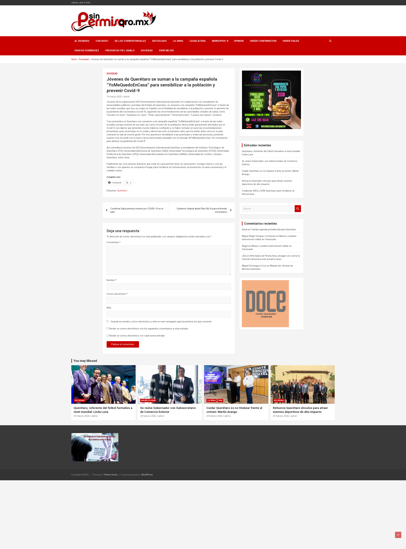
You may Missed (85, 361)
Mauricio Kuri (148, 400)
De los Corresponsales (130, 41)
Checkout (102, 41)
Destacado (159, 41)
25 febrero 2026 (82, 416)
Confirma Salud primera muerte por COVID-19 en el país (137, 210)
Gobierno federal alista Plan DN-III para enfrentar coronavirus (202, 210)
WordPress (147, 474)
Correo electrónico (117, 294)
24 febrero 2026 (148, 416)
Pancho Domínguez (86, 50)
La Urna (178, 41)
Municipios (219, 41)
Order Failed (291, 41)
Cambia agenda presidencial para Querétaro (273, 229)
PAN (220, 400)
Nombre (112, 280)
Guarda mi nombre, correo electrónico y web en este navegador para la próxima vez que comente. (161, 321)
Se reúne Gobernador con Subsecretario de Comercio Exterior (168, 410)
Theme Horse (110, 474)
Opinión (239, 41)
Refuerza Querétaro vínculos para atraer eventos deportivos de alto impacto (300, 410)
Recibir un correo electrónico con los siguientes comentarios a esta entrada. (148, 328)
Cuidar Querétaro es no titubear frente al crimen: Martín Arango (234, 410)
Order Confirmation (263, 41)
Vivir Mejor (166, 50)
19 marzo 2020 (114, 96)
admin (127, 96)
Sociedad (147, 50)
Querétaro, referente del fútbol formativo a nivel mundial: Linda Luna (103, 410)
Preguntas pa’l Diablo (119, 50)
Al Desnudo (81, 41)
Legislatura (198, 41)
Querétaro (122, 190)
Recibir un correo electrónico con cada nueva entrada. (137, 335)
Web (109, 307)
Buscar (298, 208)
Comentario (114, 242)
